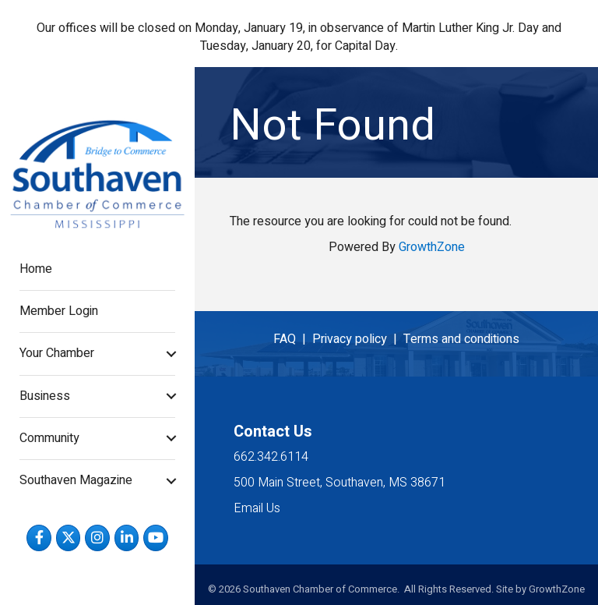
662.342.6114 (271, 457)
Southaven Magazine (75, 480)
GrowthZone (432, 247)
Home (35, 269)
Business (44, 396)
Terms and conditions (461, 339)
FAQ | (292, 339)
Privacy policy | (357, 339)
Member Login (58, 311)
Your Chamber (56, 353)
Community (49, 438)
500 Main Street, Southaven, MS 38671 (339, 482)
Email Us (257, 508)
